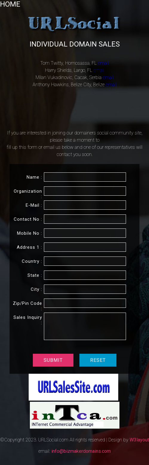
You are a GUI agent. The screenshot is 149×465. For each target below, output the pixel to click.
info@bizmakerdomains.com (81, 451)
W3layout (139, 440)
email (103, 63)
